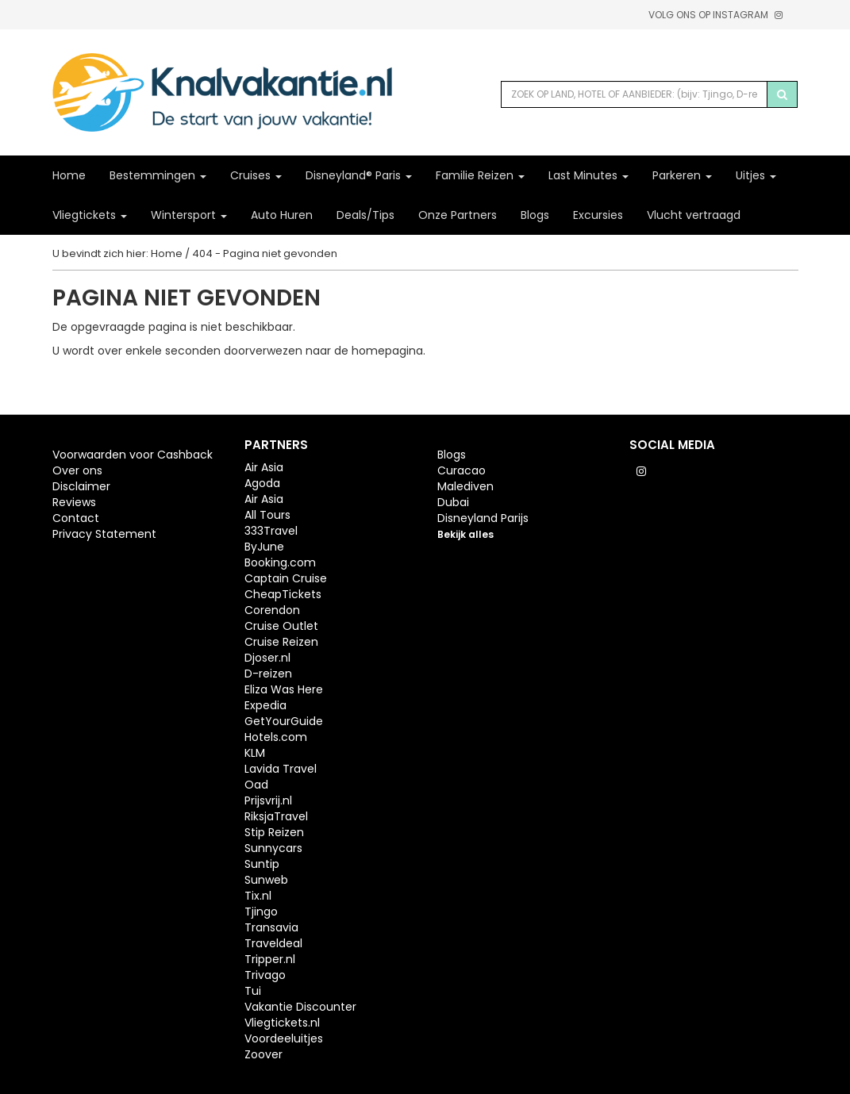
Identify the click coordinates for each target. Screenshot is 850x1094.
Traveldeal (273, 943)
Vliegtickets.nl (282, 1023)
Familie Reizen (480, 175)
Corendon (272, 610)
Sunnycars (273, 848)
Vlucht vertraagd (693, 215)
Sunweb (266, 880)
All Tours (267, 515)
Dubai (453, 502)
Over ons (77, 470)
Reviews (74, 502)
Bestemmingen (158, 175)
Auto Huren (282, 215)
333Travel (271, 531)
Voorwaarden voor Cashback (132, 455)
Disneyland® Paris (359, 175)
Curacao (461, 470)
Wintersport (189, 215)
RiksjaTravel (276, 816)
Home (69, 175)
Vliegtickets (89, 215)
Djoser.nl (267, 658)
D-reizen (268, 673)
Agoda (262, 483)
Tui (252, 991)
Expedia (265, 705)
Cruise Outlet (281, 626)
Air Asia (263, 467)
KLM (254, 753)
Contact (75, 518)
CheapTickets (282, 594)
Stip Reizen (274, 832)
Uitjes (756, 175)
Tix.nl (257, 896)
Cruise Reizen (281, 642)
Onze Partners (457, 215)
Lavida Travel (280, 769)
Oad (256, 785)
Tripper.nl (269, 959)
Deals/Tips (365, 215)
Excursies (598, 215)
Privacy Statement (104, 534)
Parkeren (682, 175)
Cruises (256, 175)
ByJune (264, 547)
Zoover (263, 1054)
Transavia (271, 927)
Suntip (261, 864)
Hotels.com (275, 737)
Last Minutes (588, 175)
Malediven (465, 486)
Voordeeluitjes (283, 1038)
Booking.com (280, 562)
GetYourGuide (283, 721)
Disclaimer (81, 486)
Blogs (535, 215)
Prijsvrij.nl (268, 800)
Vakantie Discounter (300, 1007)
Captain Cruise (285, 578)
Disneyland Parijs (483, 518)
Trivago (265, 975)
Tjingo (261, 911)
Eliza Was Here (283, 689)
